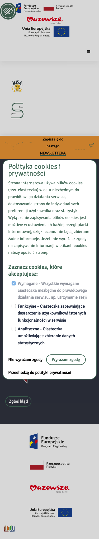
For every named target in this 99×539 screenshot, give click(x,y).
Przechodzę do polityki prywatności (39, 372)
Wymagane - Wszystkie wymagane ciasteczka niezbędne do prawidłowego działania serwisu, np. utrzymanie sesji (52, 290)
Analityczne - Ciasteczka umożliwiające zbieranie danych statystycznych (46, 336)
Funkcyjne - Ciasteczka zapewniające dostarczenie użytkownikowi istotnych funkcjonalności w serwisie (52, 313)
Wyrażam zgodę (66, 359)
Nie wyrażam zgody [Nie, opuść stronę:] (25, 359)
